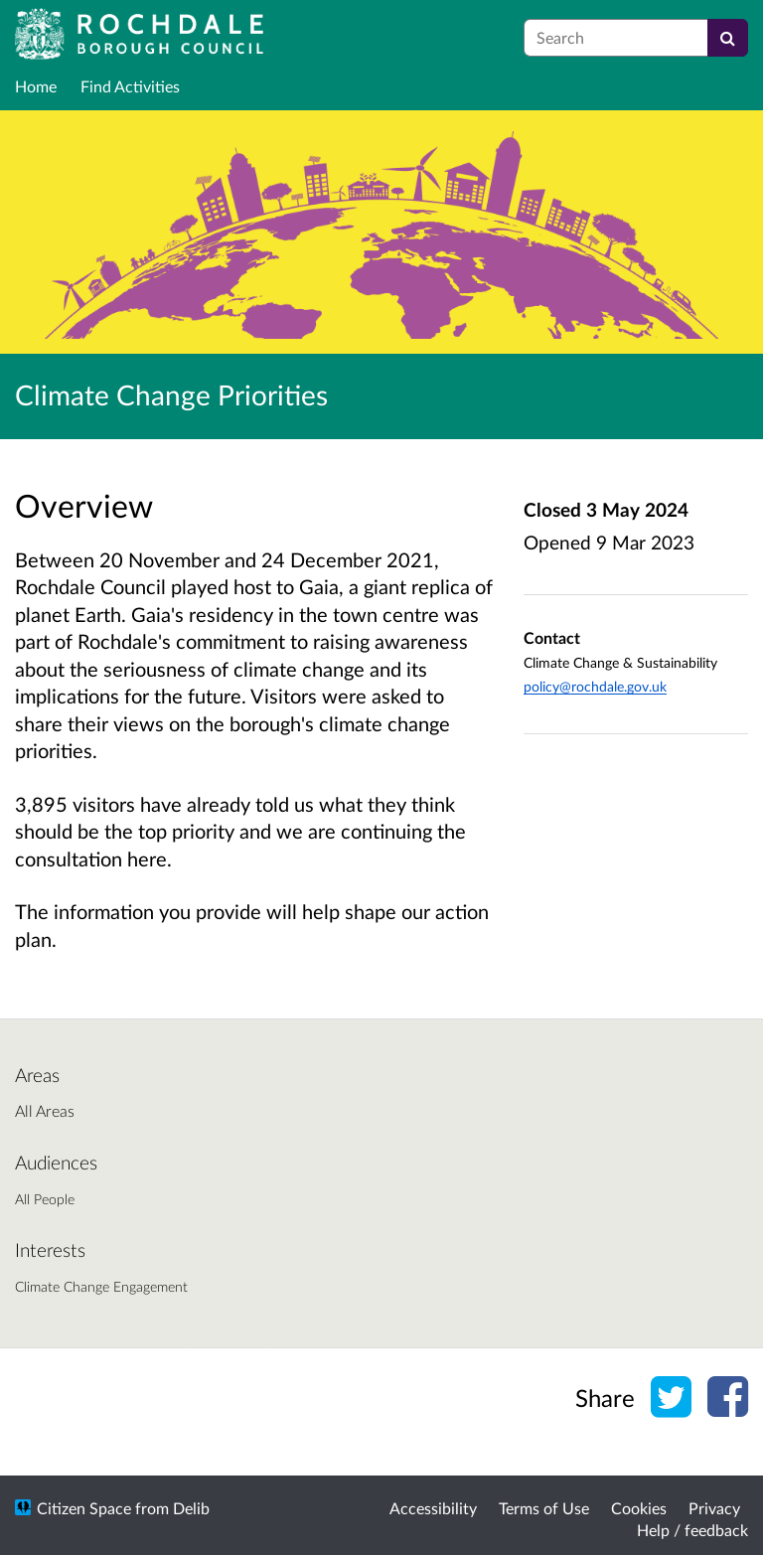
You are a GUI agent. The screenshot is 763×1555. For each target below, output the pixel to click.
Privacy (714, 1507)
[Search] (727, 38)
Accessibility (433, 1507)
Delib (191, 1507)
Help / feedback (692, 1529)
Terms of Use (544, 1507)
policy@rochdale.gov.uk (595, 686)
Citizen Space (84, 1507)
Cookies (639, 1507)
